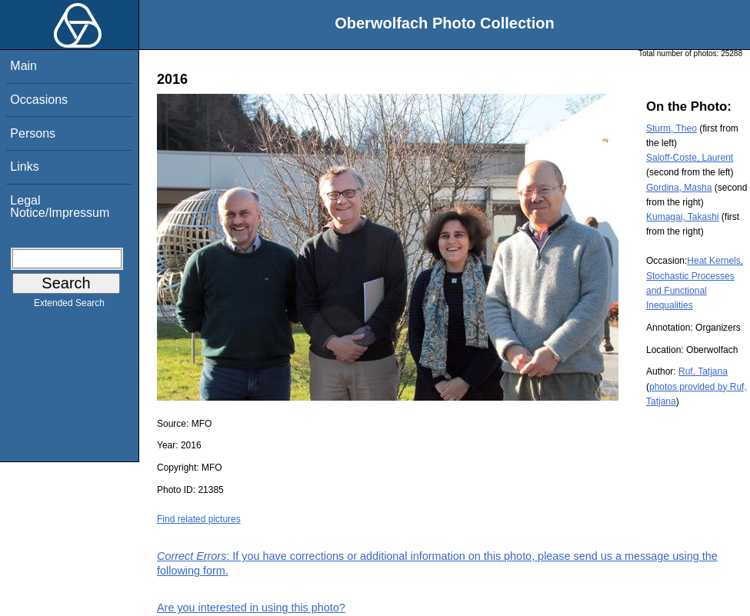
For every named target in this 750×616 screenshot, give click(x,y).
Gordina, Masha (679, 187)
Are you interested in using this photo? (251, 607)
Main (23, 65)
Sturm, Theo (671, 128)
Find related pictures (199, 519)
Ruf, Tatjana (703, 371)
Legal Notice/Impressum (59, 206)
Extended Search (69, 306)
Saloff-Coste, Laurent (689, 157)
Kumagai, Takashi (682, 216)
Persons (32, 133)
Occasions (39, 99)
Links (24, 166)
